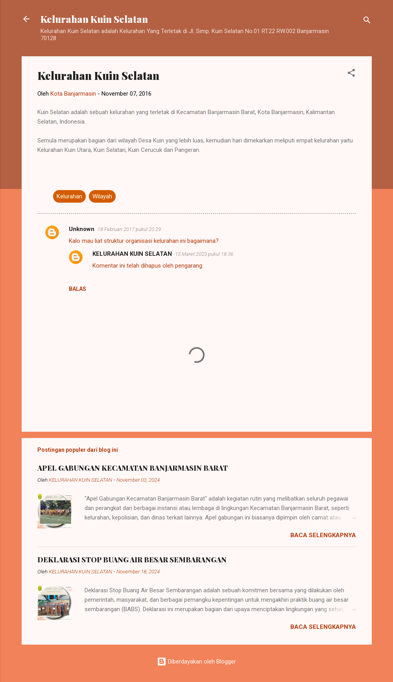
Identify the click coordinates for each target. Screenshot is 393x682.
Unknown (81, 229)
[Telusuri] (367, 21)
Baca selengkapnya (323, 535)
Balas (77, 289)
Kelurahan (69, 196)
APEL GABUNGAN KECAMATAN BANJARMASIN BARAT (132, 468)
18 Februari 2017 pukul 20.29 (129, 229)
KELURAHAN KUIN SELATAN (132, 253)
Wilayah (102, 196)
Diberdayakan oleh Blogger (196, 661)
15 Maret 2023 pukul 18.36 (204, 254)
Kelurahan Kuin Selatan (94, 19)
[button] (351, 74)
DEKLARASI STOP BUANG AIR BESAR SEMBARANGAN (132, 559)
